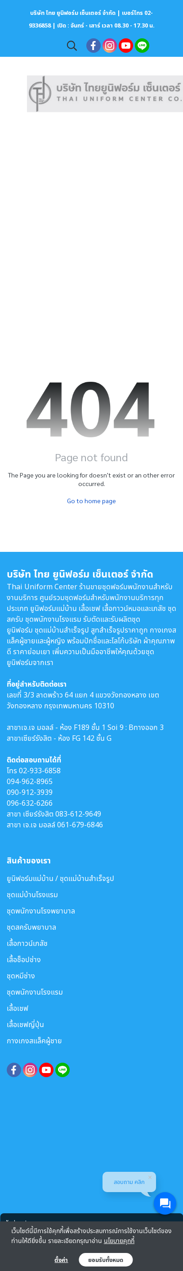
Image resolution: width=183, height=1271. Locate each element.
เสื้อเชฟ (17, 1008)
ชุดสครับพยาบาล (31, 927)
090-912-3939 (30, 792)
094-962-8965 (30, 781)
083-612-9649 (78, 814)
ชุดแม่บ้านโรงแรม (32, 894)
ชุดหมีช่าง (21, 976)
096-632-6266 (30, 803)
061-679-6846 (80, 825)
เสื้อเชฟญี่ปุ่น (25, 1024)
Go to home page (91, 500)
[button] (72, 45)
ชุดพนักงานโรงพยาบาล (41, 911)
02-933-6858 (40, 770)
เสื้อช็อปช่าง (24, 959)
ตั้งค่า (61, 1260)
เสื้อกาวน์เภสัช (27, 943)
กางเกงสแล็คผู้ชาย (34, 1041)
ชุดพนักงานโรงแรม (35, 992)
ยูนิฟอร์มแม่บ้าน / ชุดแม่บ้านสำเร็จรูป (60, 878)
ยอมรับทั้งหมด (105, 1260)
